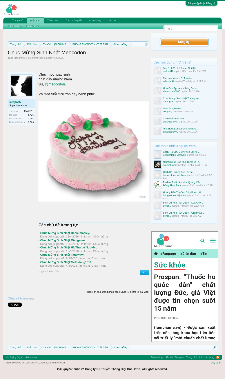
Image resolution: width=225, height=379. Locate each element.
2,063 (31, 122)
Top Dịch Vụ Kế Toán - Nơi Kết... (180, 68)
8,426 (31, 115)
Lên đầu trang (206, 357)
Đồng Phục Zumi (172, 185)
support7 (48, 58)
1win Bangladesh (172, 108)
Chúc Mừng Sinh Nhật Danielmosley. (65, 233)
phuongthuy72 (170, 121)
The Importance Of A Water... (178, 78)
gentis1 (167, 205)
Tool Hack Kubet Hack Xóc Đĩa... (180, 128)
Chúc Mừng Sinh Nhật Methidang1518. (66, 262)
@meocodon (55, 84)
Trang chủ (17, 20)
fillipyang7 (168, 111)
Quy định (216, 362)
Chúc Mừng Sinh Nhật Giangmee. (62, 240)
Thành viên (53, 20)
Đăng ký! (184, 42)
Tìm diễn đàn (14, 26)
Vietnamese (31, 357)
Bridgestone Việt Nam (175, 155)
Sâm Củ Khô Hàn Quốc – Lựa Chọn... (183, 202)
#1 (144, 272)
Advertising (95, 20)
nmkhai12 (168, 71)
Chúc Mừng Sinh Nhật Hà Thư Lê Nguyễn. (68, 247)
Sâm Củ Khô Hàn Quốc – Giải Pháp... (183, 212)
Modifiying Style (13, 357)
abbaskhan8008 (171, 91)
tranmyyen (168, 101)
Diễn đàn (35, 20)
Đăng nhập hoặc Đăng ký (201, 3)
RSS (218, 357)
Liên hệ (112, 20)
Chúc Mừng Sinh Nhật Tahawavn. (62, 254)
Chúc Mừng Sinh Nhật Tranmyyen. (181, 98)
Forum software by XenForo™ (34, 362)
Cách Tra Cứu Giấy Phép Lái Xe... (181, 152)
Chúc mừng (32, 58)
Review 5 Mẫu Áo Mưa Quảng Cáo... (183, 182)
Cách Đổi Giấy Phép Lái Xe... (179, 172)
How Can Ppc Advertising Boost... (181, 88)
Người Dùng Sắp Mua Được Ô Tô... (182, 162)
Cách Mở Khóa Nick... (175, 118)
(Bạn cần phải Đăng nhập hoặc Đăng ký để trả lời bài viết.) (118, 291)
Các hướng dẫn (74, 20)
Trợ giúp (179, 357)
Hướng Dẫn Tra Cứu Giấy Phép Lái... (183, 192)
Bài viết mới (32, 26)
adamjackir (169, 81)
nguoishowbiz (170, 165)
